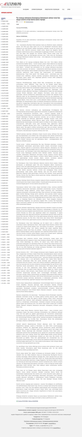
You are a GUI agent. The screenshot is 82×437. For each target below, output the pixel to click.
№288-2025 (5, 57)
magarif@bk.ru (52, 423)
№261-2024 (5, 126)
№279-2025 (5, 80)
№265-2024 (5, 116)
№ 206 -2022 (5, 267)
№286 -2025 (5, 62)
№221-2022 (5, 232)
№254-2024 (5, 144)
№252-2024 (5, 149)
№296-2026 (5, 36)
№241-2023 (5, 178)
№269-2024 (5, 106)
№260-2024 (5, 129)
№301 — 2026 (5, 23)
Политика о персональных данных (33, 421)
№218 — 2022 (5, 242)
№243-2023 (5, 172)
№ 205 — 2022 (6, 270)
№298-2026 (5, 31)
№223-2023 (5, 226)
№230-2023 (5, 208)
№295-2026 (5, 39)
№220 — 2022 (5, 234)
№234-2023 (5, 198)
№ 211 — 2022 (6, 257)
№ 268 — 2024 (6, 108)
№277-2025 (5, 85)
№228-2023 (5, 216)
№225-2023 (5, 221)
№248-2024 (5, 160)
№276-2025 (5, 88)
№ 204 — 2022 (6, 273)
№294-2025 (5, 41)
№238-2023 (5, 188)
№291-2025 (5, 49)
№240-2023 (5, 180)
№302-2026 (5, 21)
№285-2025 (5, 65)
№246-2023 (5, 165)
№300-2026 (5, 26)
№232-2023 (5, 203)
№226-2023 (5, 219)
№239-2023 (5, 185)
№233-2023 (5, 201)
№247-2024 (5, 162)
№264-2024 (5, 118)
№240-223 (5, 183)
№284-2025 (5, 67)
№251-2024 (5, 152)
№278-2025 (5, 82)
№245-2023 (5, 167)
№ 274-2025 (5, 93)
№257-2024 (5, 136)
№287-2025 (5, 59)
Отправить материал (6, 12)
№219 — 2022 (5, 237)
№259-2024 (5, 131)
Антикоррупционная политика (50, 421)
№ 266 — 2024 (6, 113)
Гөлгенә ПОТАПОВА (23, 401)
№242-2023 (5, 175)
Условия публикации (37, 9)
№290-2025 (5, 52)
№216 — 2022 (5, 244)
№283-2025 (5, 70)
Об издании (26, 9)
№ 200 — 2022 (6, 280)
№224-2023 (5, 224)
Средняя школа (29, 22)
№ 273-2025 (5, 95)
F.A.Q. (63, 9)
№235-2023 (5, 196)
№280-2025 (5, 77)
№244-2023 (5, 170)
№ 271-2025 (5, 98)
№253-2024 (5, 147)
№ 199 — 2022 (6, 283)
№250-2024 (5, 154)
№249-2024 (5, 157)
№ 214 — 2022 (6, 249)
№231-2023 (5, 206)
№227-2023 (5, 211)
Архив (68, 9)
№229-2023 (5, 214)
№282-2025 (5, 72)
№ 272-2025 (5, 100)
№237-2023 (5, 190)
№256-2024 (5, 139)
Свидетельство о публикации (52, 9)
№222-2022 (5, 229)
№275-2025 (5, 90)
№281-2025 (5, 75)
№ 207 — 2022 (6, 265)
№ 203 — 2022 (6, 275)
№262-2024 (5, 124)
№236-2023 (5, 193)
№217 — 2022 (5, 239)
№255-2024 (5, 142)
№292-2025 (5, 47)
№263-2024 (5, 121)
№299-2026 (5, 29)
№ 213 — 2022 (6, 252)
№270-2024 (5, 103)
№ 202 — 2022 (6, 278)
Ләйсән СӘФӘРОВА (33, 401)
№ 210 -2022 (5, 260)
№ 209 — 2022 (6, 262)
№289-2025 (5, 54)
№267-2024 (5, 111)
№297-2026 (5, 34)
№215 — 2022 (5, 247)
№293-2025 (5, 44)
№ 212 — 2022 (6, 255)
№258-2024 (5, 134)
